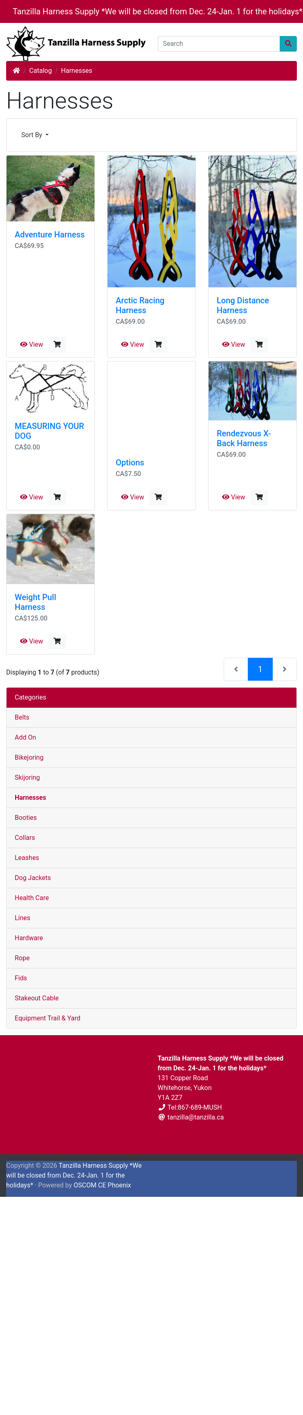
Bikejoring (29, 757)
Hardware (29, 938)
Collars (25, 838)
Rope (22, 958)
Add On (25, 737)
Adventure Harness (50, 234)
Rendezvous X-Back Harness (244, 438)
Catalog (40, 70)
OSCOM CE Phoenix (102, 1185)
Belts (22, 717)
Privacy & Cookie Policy (40, 1061)
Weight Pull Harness (35, 602)
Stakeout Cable (37, 998)
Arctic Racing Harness (140, 305)
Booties (26, 817)
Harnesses (76, 70)
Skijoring (27, 777)
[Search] (219, 44)
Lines (22, 918)
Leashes (27, 858)
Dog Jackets (33, 878)
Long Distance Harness (243, 305)
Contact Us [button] (227, 1136)
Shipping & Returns (33, 1094)
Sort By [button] (32, 135)
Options (130, 462)
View (31, 344)
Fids (21, 978)
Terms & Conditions (34, 1078)
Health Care (32, 898)
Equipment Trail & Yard (47, 1018)
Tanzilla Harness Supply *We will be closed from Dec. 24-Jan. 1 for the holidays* (158, 11)
